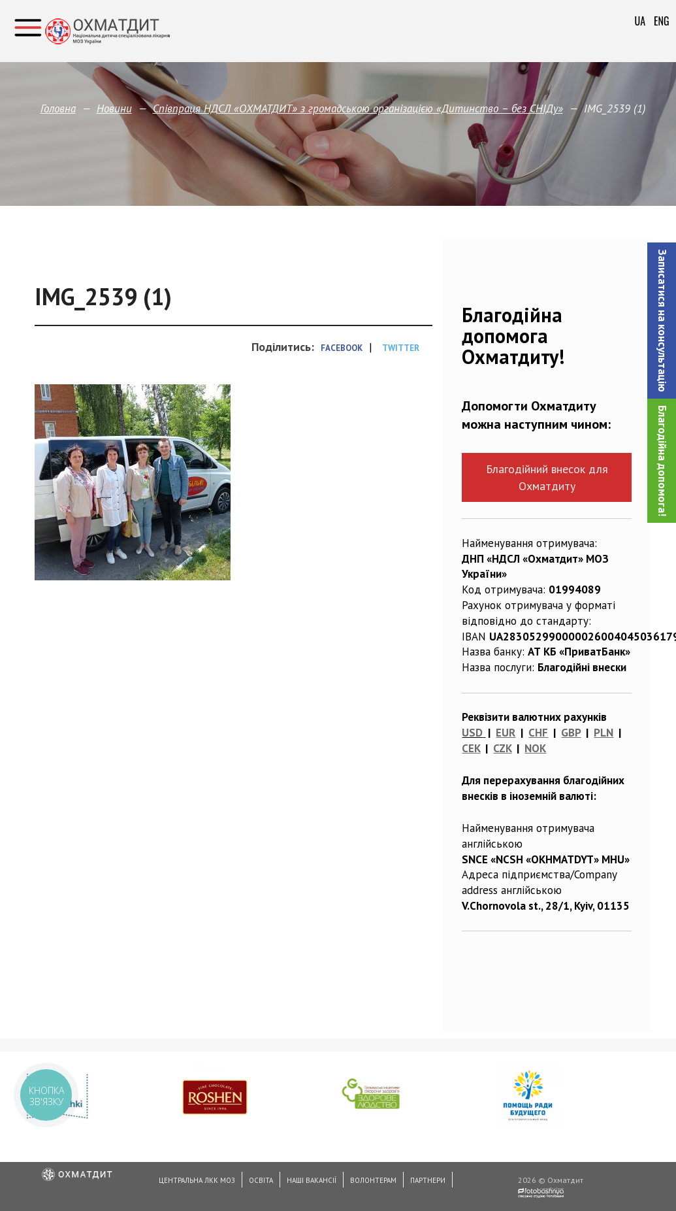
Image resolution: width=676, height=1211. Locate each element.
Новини (114, 108)
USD (472, 732)
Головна (58, 108)
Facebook (341, 348)
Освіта (261, 1180)
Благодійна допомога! (662, 460)
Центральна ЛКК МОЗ (197, 1180)
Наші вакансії (311, 1180)
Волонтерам (373, 1180)
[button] (661, 320)
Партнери (427, 1180)
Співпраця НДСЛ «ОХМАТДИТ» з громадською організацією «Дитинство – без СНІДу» (358, 108)
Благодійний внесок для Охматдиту (547, 477)
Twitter (400, 348)
